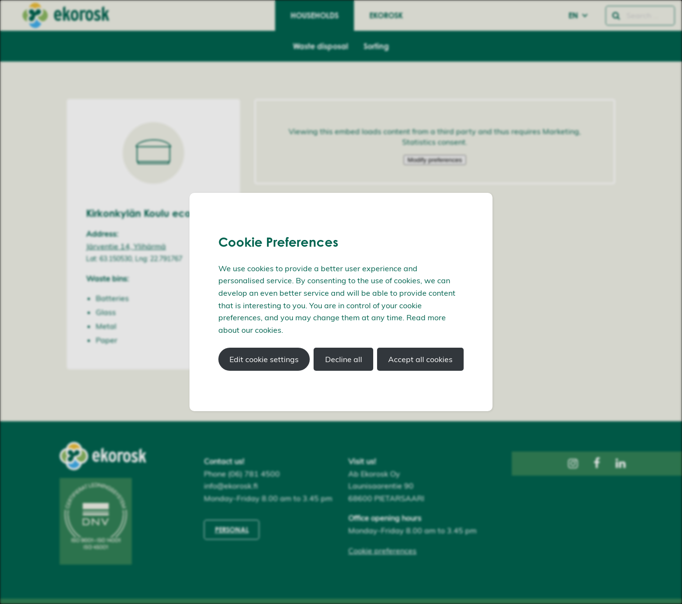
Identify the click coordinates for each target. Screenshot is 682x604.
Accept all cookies (420, 359)
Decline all (343, 359)
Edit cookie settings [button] (264, 359)
